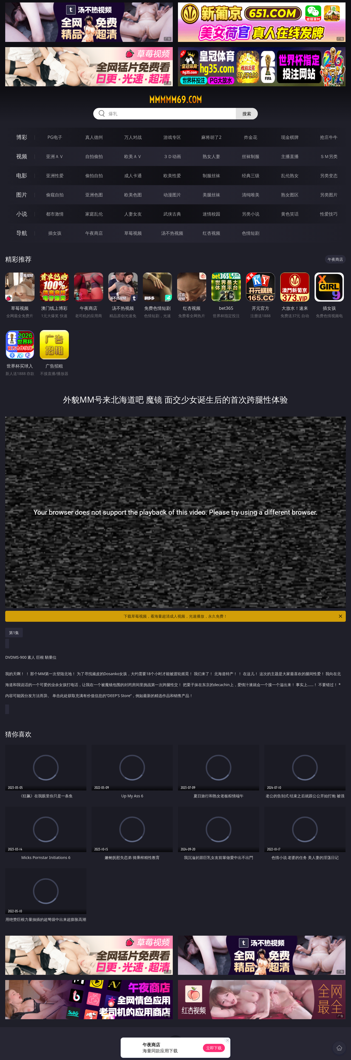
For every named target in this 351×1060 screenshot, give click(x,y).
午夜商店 (94, 233)
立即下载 (214, 1047)
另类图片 (329, 195)
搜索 (246, 114)
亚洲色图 (94, 195)
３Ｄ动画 (172, 156)
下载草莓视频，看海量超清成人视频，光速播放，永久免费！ (233, 616)
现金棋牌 (290, 137)
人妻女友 (133, 214)
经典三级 (250, 176)
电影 (21, 175)
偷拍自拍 (94, 176)
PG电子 (54, 137)
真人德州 (94, 137)
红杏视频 (211, 233)
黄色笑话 (290, 214)
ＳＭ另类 (329, 156)
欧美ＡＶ (133, 156)
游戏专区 (172, 137)
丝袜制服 (250, 156)
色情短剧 (250, 233)
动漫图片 (172, 195)
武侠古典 (172, 214)
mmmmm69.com (175, 99)
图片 (21, 194)
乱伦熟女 (290, 176)
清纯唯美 (250, 195)
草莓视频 (133, 233)
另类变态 (329, 176)
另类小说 (250, 214)
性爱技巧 (329, 214)
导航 (21, 233)
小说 (21, 213)
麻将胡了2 (211, 137)
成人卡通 (133, 176)
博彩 (21, 137)
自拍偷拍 (94, 156)
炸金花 (250, 137)
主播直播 (290, 156)
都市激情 (55, 214)
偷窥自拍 (55, 195)
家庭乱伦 (94, 214)
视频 (21, 156)
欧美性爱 (172, 176)
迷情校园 (211, 214)
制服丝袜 (211, 176)
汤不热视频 (172, 233)
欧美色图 (133, 195)
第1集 (14, 632)
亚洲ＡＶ (55, 156)
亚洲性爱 (55, 176)
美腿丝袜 (211, 195)
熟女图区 (290, 195)
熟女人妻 (211, 156)
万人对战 (133, 137)
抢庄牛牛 (329, 137)
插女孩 (54, 233)
